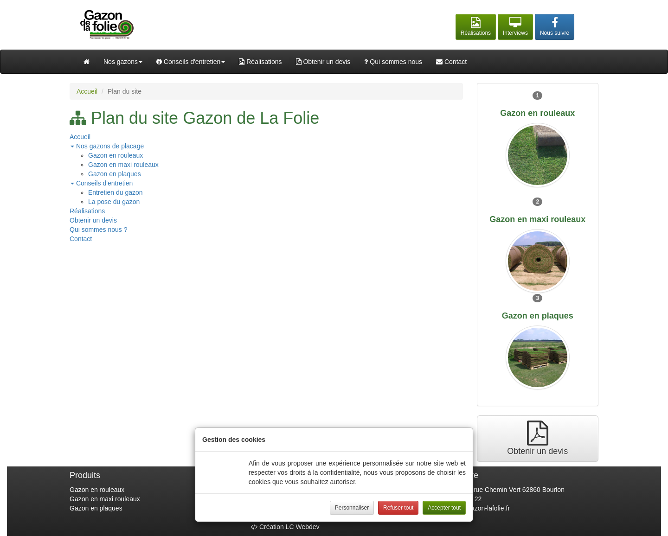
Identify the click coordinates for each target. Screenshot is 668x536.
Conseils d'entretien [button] (190, 61)
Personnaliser (352, 507)
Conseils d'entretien (102, 183)
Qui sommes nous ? (99, 229)
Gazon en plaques (114, 174)
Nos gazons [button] (122, 61)
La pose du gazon (114, 201)
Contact (451, 61)
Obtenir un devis (323, 61)
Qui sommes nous (393, 61)
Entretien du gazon (115, 192)
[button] (476, 27)
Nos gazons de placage (107, 146)
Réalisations (260, 61)
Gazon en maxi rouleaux (123, 164)
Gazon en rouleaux (115, 155)
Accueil (87, 91)
